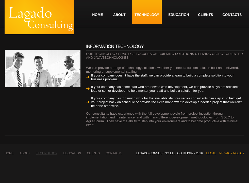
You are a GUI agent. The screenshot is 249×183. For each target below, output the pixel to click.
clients (93, 153)
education (72, 153)
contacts (114, 153)
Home (9, 153)
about (25, 153)
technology (46, 153)
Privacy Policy (231, 153)
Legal (211, 153)
